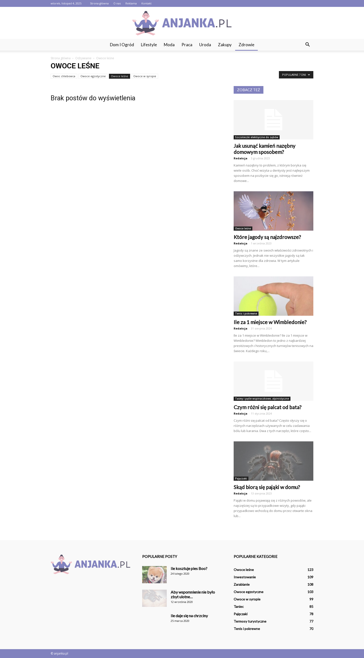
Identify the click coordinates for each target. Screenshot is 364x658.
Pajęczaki (241, 478)
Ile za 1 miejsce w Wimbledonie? (270, 322)
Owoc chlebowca (64, 76)
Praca (187, 44)
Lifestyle (149, 44)
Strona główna (99, 3)
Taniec (239, 606)
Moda (169, 44)
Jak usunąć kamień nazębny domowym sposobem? (264, 149)
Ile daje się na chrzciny (189, 615)
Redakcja (240, 158)
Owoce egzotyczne (93, 76)
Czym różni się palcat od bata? (267, 407)
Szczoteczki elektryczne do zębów (256, 137)
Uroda (205, 44)
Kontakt (146, 3)
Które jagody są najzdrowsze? (267, 237)
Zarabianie (242, 584)
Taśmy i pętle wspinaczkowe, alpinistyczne (262, 398)
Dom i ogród (122, 44)
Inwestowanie (245, 577)
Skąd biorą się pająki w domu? (267, 487)
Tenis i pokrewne (246, 313)
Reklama (131, 3)
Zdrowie (246, 44)
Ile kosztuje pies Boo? (189, 568)
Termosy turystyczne (250, 621)
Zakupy (225, 44)
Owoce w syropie (144, 76)
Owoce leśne (119, 76)
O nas (117, 3)
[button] (307, 45)
